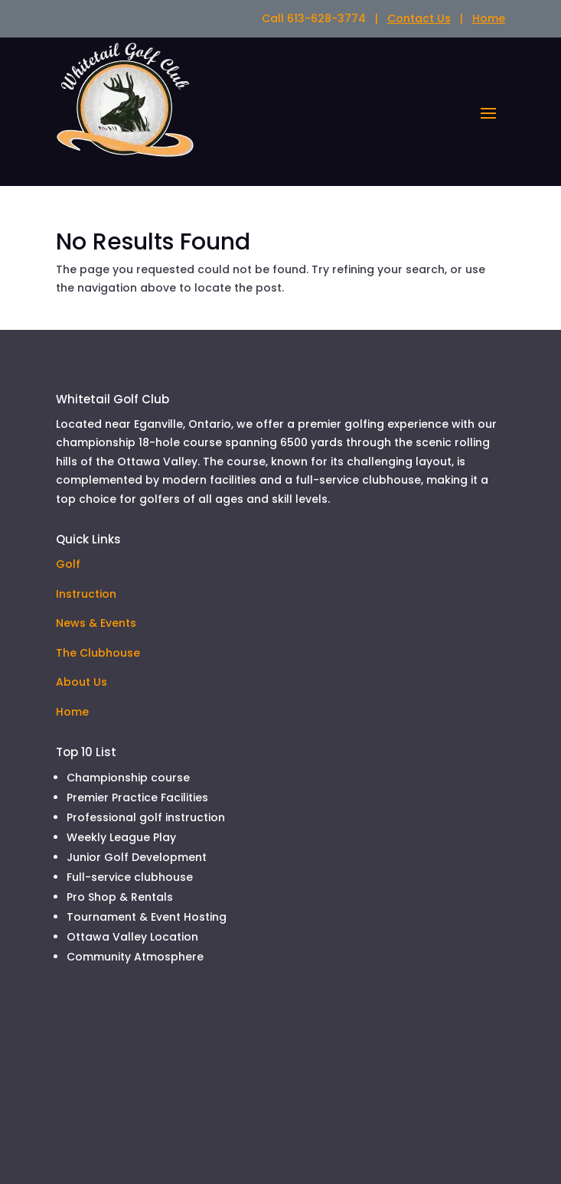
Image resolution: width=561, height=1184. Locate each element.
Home (488, 18)
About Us (81, 682)
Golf (68, 564)
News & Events (96, 623)
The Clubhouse (98, 652)
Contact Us (419, 18)
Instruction (86, 594)
